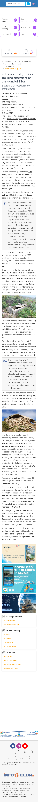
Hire (28, 34)
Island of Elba (7, 61)
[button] (3, 4)
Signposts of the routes (12, 665)
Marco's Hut (26, 121)
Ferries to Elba (9, 34)
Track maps (8, 657)
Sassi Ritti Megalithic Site (17, 119)
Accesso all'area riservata (18, 796)
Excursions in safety (11, 669)
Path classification (10, 661)
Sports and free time (23, 61)
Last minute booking (9, 27)
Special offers (28, 27)
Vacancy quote (9, 20)
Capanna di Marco (10, 647)
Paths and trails (10, 66)
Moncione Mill (9, 643)
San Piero (7, 635)
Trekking (19, 64)
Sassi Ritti (7, 639)
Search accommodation (29, 20)
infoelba (5, 794)
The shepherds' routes (11, 624)
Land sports (9, 64)
